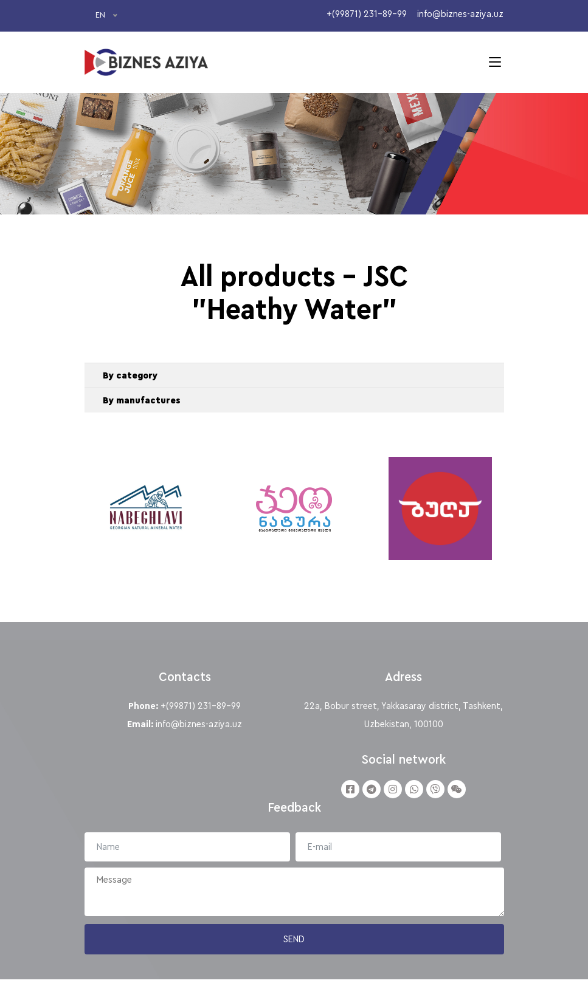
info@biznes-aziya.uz (199, 730)
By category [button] (130, 378)
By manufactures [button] (142, 403)
